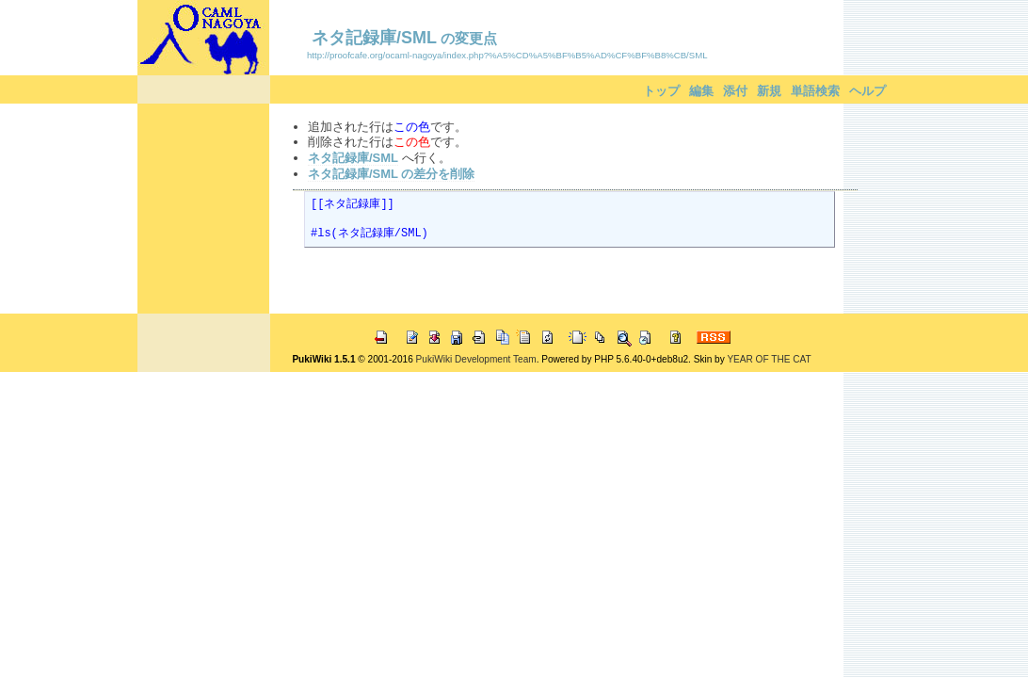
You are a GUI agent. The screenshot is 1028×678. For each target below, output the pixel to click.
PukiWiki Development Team (476, 359)
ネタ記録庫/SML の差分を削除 (391, 174)
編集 (701, 91)
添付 (735, 91)
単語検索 (815, 91)
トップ (661, 91)
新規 (769, 91)
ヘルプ (867, 91)
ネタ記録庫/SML (374, 37)
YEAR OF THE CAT (769, 359)
